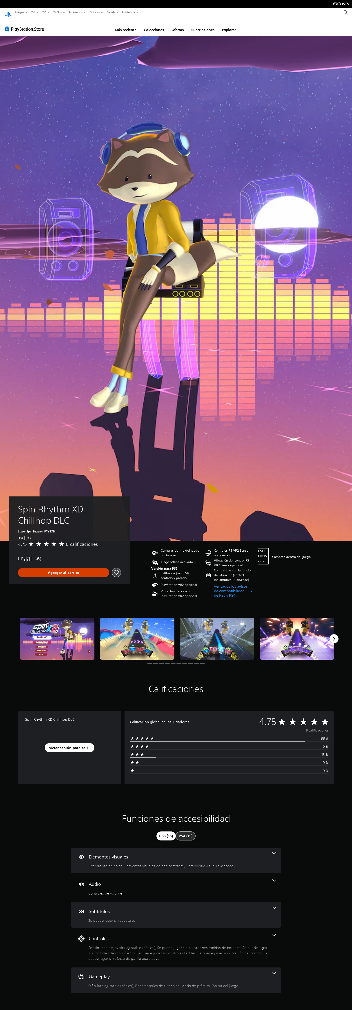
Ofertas (178, 25)
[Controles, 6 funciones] (176, 943)
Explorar (229, 25)
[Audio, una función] (176, 883)
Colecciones (154, 25)
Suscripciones (203, 25)
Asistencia (128, 12)
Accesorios (75, 12)
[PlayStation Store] (26, 24)
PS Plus (57, 12)
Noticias (94, 12)
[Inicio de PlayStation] (8, 12)
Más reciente (125, 25)
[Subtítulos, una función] (176, 910)
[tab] (166, 831)
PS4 (43, 12)
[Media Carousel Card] (57, 634)
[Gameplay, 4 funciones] (176, 976)
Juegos (19, 12)
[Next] (334, 634)
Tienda (110, 12)
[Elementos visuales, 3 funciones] (176, 856)
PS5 (33, 12)
